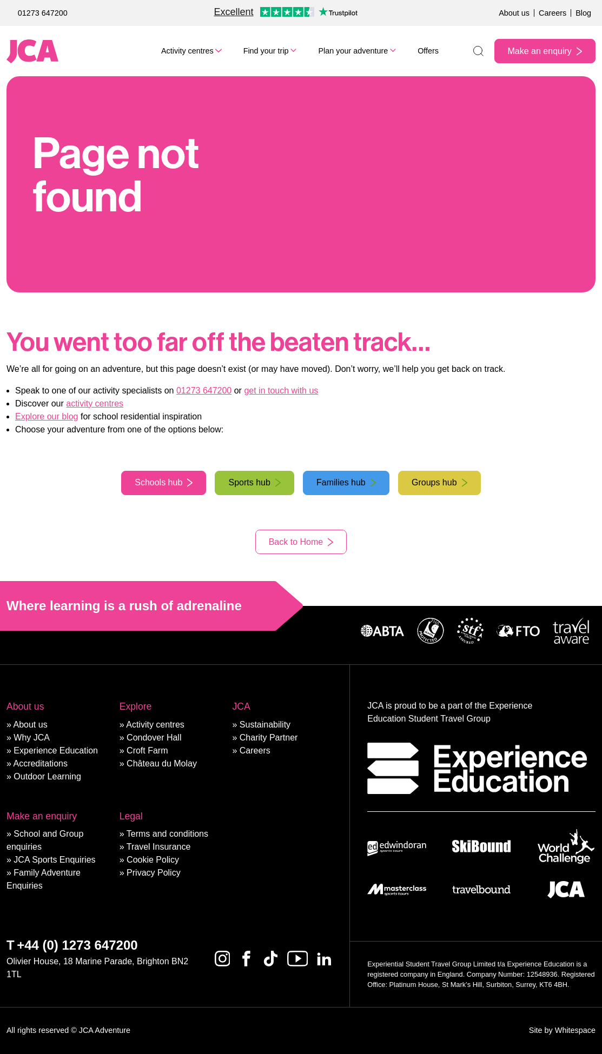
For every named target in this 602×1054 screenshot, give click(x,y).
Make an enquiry (540, 51)
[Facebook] (246, 958)
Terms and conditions (167, 833)
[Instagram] (222, 958)
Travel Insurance (159, 846)
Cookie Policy (153, 859)
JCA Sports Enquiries (54, 859)
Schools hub (158, 482)
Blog (583, 13)
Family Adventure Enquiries (43, 879)
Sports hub (249, 482)
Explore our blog (46, 416)
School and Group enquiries (44, 840)
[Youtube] (297, 958)
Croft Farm (147, 750)
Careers (552, 13)
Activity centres (187, 50)
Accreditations (40, 763)
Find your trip (266, 50)
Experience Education (56, 750)
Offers (428, 50)
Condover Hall (154, 737)
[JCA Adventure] (32, 51)
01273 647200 (43, 13)
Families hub (341, 482)
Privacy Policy (154, 872)
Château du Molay (162, 763)
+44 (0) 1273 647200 (77, 945)
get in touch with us (281, 390)
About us (514, 13)
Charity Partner (269, 737)
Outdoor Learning (47, 776)
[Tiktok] (271, 958)
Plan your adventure (353, 50)
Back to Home (296, 541)
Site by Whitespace (562, 1030)
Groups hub (434, 482)
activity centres (94, 403)
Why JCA (32, 737)
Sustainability (265, 724)
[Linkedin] (324, 958)
